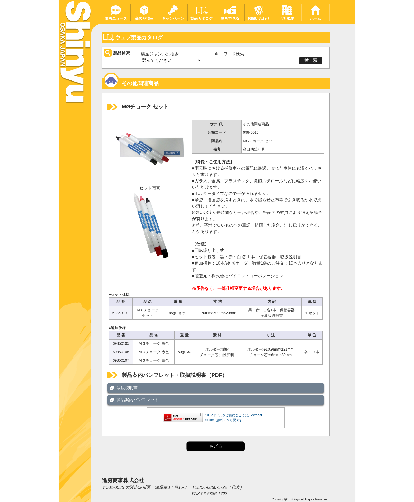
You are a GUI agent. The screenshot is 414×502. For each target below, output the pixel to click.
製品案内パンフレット (137, 400)
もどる (215, 446)
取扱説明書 (127, 387)
